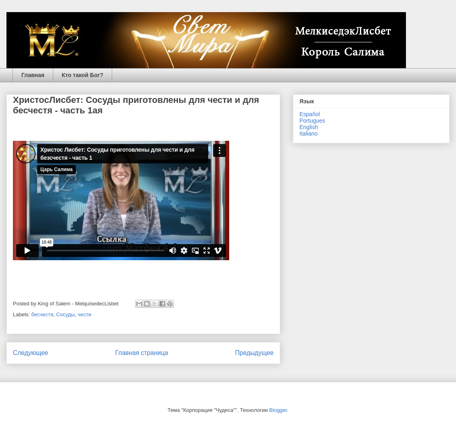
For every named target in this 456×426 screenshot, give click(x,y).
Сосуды (65, 314)
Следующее (30, 352)
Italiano (308, 133)
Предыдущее (254, 352)
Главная (32, 75)
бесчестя (42, 314)
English (308, 127)
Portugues (312, 120)
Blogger (278, 410)
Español (309, 114)
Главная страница (141, 352)
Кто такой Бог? (82, 75)
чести (85, 314)
